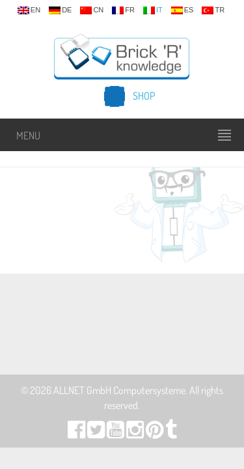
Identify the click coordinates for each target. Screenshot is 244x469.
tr (213, 10)
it (153, 10)
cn (91, 10)
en (29, 10)
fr (123, 10)
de (60, 10)
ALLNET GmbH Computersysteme (119, 390)
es (182, 10)
